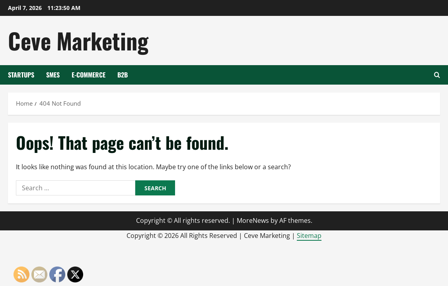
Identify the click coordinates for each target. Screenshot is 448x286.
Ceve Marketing (78, 40)
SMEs (53, 74)
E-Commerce (88, 74)
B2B (122, 74)
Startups (21, 74)
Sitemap (309, 235)
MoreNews (253, 220)
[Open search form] (437, 75)
